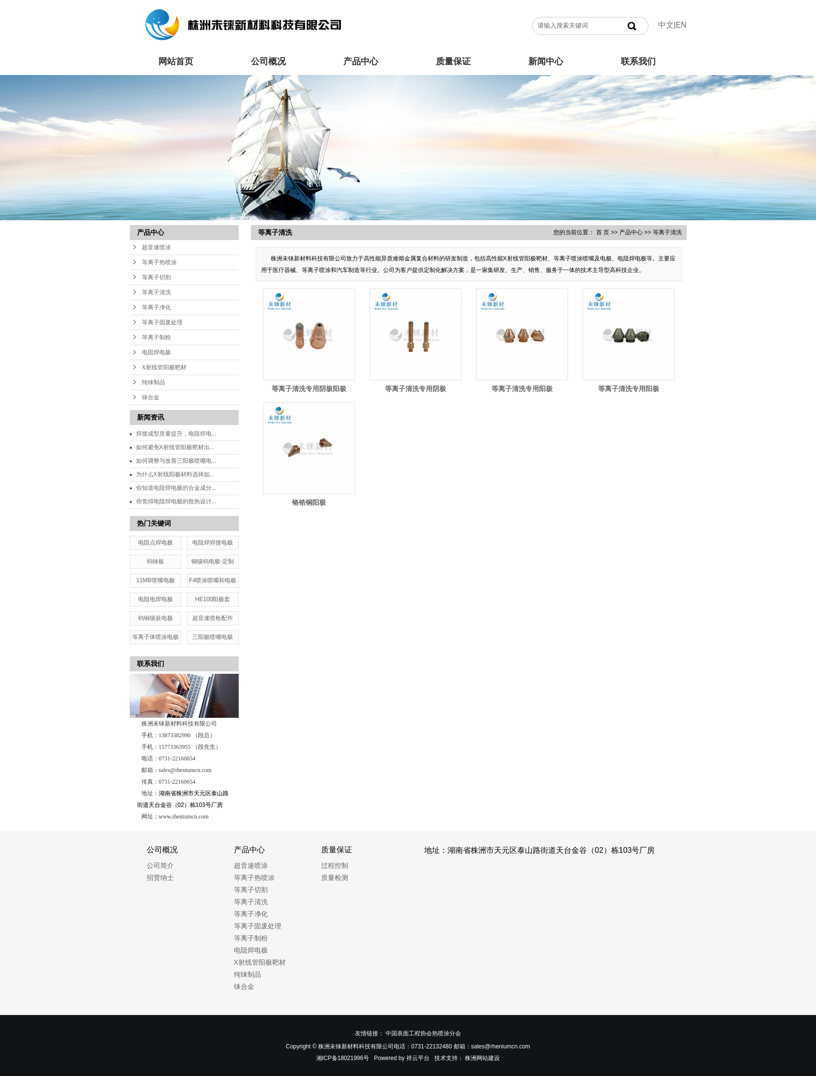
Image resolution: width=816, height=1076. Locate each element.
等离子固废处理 (162, 322)
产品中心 (360, 61)
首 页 (602, 232)
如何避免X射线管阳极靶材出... (175, 447)
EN (681, 25)
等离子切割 (156, 277)
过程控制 (334, 865)
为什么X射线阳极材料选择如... (175, 474)
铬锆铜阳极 (309, 502)
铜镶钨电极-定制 (212, 561)
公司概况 (268, 61)
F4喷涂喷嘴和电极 (212, 580)
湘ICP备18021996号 (342, 1058)
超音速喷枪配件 (212, 618)
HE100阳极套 (213, 599)
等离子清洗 (156, 292)
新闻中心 (545, 61)
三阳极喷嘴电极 (212, 637)
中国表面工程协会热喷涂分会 (423, 1033)
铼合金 (150, 397)
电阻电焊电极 (155, 599)
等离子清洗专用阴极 (415, 389)
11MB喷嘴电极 (155, 580)
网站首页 (175, 61)
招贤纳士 (160, 877)
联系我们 (638, 61)
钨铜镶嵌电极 (155, 618)
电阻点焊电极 (155, 542)
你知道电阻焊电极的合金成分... (176, 488)
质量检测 (334, 877)
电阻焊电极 (156, 352)
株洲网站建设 (482, 1058)
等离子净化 (156, 307)
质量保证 (453, 61)
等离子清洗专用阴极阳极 (309, 389)
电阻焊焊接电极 (212, 542)
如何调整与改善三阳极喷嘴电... (176, 460)
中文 (666, 25)
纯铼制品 (153, 382)
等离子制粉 (156, 337)
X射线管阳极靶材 (164, 367)
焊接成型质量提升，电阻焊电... (176, 433)
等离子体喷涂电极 (155, 637)
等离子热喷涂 (159, 262)
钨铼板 (155, 561)
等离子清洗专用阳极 (522, 389)
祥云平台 (418, 1058)
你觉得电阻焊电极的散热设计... (176, 501)
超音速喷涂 (156, 247)
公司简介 (160, 865)
